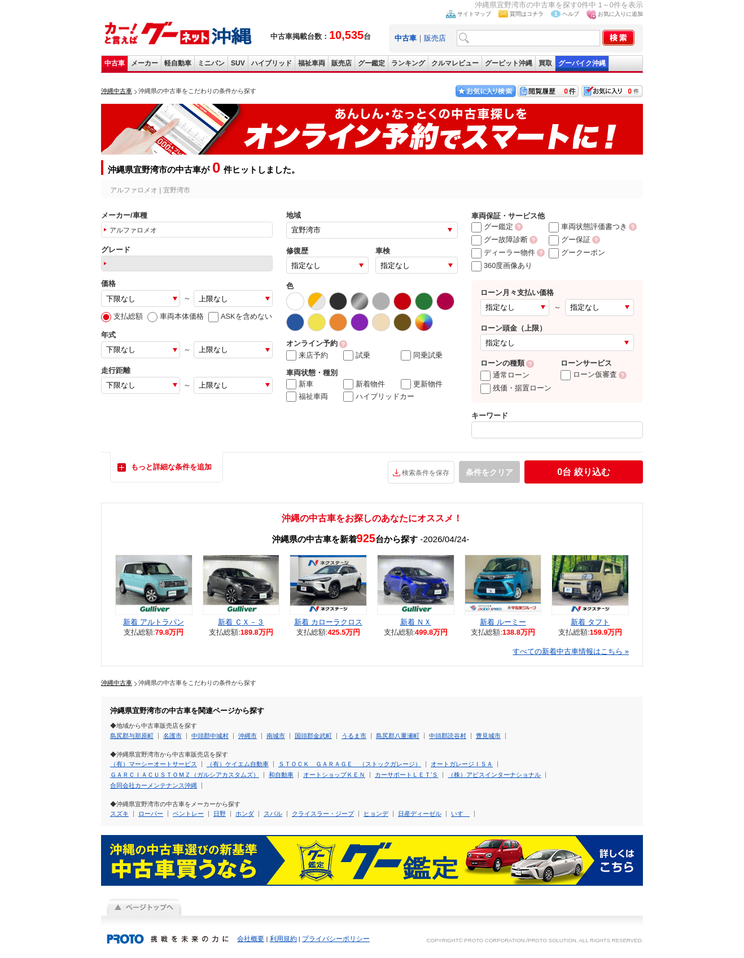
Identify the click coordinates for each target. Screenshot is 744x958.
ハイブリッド (271, 63)
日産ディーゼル (419, 813)
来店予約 (307, 355)
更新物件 (422, 384)
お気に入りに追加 (620, 14)
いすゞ (460, 813)
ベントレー (188, 813)
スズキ (119, 813)
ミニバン (211, 63)
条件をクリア (489, 472)
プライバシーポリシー (336, 938)
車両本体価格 (175, 316)
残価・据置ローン (516, 388)
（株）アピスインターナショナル (494, 774)
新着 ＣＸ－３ (241, 622)
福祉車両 (311, 63)
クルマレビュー (455, 63)
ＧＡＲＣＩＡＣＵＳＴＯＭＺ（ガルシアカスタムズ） (184, 774)
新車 (299, 384)
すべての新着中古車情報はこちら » (571, 651)
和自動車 (281, 774)
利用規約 (283, 938)
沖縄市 (247, 735)
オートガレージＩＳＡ (462, 764)
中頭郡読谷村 (447, 735)
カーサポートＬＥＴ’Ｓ (406, 774)
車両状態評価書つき (588, 226)
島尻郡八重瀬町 (397, 735)
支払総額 (122, 316)
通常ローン (504, 375)
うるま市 (354, 735)
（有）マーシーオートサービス (153, 764)
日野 (219, 813)
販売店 (435, 38)
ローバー (150, 813)
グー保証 (569, 239)
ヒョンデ (376, 813)
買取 (545, 63)
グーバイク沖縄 (582, 63)
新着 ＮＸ (416, 622)
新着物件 (364, 384)
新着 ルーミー (503, 622)
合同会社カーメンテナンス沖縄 (153, 785)
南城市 (275, 735)
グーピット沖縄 (508, 63)
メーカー (144, 63)
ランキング (408, 63)
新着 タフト (590, 622)
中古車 (114, 63)
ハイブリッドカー (378, 397)
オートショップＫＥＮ (334, 774)
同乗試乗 (422, 355)
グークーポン (577, 252)
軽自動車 (177, 63)
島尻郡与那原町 (132, 735)
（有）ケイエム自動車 (238, 764)
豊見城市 (488, 735)
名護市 (172, 735)
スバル (273, 813)
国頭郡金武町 (313, 735)
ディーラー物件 (503, 252)
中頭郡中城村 (210, 735)
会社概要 (250, 938)
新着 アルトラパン (153, 622)
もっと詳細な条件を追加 (171, 467)
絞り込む (583, 472)
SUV (238, 63)
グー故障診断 (499, 239)
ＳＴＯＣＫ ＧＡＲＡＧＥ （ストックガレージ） (349, 764)
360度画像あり (501, 265)
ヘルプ (570, 14)
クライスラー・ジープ (323, 813)
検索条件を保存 (425, 473)
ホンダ (244, 813)
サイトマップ (474, 14)
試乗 (356, 355)
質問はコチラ (527, 14)
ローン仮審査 (589, 374)
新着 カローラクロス (328, 622)
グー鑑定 (371, 63)
